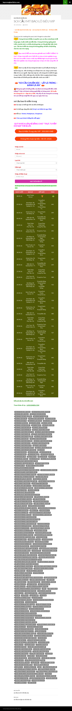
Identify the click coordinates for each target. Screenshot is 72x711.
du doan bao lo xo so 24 (22, 528)
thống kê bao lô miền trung (47, 669)
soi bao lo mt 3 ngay (31, 593)
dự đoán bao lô (44, 510)
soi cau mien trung (20, 646)
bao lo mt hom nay (20, 454)
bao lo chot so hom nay (40, 416)
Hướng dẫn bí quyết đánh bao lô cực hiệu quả (28, 559)
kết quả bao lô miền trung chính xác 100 (26, 564)
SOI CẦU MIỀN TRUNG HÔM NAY (23, 651)
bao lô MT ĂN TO (33, 452)
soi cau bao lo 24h (31, 602)
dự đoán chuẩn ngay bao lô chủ (24, 532)
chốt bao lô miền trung (41, 497)
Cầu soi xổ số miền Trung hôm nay (24, 492)
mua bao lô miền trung (48, 582)
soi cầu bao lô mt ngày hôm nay (24, 629)
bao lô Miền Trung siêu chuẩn (23, 441)
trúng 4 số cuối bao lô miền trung (24, 676)
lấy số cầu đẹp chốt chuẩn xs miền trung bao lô (28, 577)
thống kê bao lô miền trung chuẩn (47, 671)
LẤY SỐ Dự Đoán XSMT (50, 577)
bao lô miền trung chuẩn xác (43, 436)
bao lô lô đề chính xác (35, 420)
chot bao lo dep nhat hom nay (23, 497)
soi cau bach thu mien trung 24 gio (43, 599)
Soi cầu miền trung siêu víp (40, 651)
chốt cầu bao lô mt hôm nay (23, 501)
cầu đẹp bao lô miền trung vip (43, 488)
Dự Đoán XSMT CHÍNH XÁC (49, 550)
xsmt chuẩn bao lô (20, 682)
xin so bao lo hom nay (21, 678)
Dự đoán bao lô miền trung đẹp (42, 514)
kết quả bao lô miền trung (45, 561)
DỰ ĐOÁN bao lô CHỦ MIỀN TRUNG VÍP (40, 512)
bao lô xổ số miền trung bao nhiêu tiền (26, 461)
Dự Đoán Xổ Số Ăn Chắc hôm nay (24, 541)
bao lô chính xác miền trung (23, 416)
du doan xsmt (36, 550)
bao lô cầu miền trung (21, 414)
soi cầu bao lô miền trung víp (46, 624)
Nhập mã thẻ (19, 147)
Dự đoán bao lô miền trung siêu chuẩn (26, 521)
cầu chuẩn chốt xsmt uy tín (23, 485)
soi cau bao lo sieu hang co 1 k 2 (24, 631)
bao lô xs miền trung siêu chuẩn (24, 463)
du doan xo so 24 (47, 539)
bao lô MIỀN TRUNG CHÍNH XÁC (41, 429)
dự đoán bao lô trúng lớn (41, 526)
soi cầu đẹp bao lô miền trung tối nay (25, 642)
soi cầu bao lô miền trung (43, 617)
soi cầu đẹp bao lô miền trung (36, 640)
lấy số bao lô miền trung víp (23, 573)
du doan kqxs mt (42, 537)
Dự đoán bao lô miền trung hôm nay (25, 517)
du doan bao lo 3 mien (21, 512)
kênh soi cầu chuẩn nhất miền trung (25, 561)
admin (26, 25)
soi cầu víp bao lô (41, 655)
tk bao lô (48, 673)
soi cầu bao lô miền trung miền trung (25, 622)
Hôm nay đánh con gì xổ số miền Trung (26, 557)
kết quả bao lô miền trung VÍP (23, 566)
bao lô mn (41, 450)
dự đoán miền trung (34, 539)
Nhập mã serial (20, 153)
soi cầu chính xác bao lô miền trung (25, 633)
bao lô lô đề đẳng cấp (50, 420)
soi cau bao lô (19, 602)
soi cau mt (49, 653)
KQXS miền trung (20, 570)
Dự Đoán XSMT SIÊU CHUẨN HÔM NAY (40, 552)
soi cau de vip (42, 638)
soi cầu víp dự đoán (20, 658)
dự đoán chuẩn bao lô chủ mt (23, 530)
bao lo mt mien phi (34, 454)
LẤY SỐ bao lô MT (38, 573)
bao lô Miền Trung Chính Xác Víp (45, 432)
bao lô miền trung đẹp (21, 438)
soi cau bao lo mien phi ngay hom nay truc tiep (28, 615)
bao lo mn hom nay (20, 452)
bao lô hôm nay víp (20, 420)
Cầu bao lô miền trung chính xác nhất (26, 481)
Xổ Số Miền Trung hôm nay (22, 680)
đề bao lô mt (34, 510)
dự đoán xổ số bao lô (42, 541)
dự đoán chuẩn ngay (41, 530)
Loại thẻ (17, 160)
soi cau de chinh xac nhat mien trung (25, 638)
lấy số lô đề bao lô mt (21, 579)
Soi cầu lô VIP (19, 644)
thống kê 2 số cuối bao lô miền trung (25, 669)
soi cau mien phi (29, 644)
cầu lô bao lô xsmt (20, 490)
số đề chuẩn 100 (52, 588)
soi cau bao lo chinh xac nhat (42, 606)
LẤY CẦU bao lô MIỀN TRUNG (34, 570)
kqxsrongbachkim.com (11, 2)
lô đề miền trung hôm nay (37, 579)
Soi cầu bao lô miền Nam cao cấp (40, 611)
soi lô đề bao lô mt (30, 667)
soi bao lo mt (19, 593)
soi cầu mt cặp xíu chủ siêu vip (36, 698)
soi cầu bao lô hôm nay (21, 611)
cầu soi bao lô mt (33, 490)
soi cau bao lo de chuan (36, 608)
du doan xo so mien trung (38, 546)
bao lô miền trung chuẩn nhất (24, 436)
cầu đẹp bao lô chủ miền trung (24, 488)
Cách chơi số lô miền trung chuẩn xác (26, 472)
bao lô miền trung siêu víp (22, 443)
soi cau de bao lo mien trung (43, 635)
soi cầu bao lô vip (41, 631)
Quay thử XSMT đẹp (44, 584)
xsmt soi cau (32, 682)
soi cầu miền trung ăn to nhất (36, 646)
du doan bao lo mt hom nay (23, 526)
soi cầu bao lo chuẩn (21, 608)
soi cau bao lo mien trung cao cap (25, 620)
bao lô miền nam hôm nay (22, 425)
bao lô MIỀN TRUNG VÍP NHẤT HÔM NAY (25, 450)
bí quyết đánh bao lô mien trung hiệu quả (27, 470)
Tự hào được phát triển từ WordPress (12, 708)
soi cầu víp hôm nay (34, 658)
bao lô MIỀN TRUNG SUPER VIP (23, 445)
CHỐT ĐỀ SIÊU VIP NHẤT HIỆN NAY (23, 503)
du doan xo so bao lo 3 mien (23, 544)
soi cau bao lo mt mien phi (35, 626)
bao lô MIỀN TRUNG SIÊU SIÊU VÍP (42, 441)
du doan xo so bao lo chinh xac (42, 544)
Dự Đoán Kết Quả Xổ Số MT (43, 532)
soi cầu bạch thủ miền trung (23, 599)
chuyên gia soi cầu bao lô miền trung (25, 508)
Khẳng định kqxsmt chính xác (23, 568)
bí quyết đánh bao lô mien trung (24, 467)
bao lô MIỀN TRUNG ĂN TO (40, 427)
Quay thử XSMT (32, 584)
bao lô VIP (52, 456)
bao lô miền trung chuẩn (22, 434)
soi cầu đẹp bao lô (20, 640)
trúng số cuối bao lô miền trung (46, 676)
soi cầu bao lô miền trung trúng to (25, 624)
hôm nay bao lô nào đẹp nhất (47, 555)
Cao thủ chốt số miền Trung (23, 479)
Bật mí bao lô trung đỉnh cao (35, 465)
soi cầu (17, 595)
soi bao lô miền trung (44, 591)
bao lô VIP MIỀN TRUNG (21, 458)
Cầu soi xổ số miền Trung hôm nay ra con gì (27, 494)
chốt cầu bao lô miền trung (23, 499)
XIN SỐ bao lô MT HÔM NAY (37, 678)
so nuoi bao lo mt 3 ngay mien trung (25, 591)
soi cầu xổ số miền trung (22, 662)
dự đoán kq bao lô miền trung (24, 535)
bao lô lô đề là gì (35, 423)
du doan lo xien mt (20, 539)
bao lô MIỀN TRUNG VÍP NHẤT (43, 447)
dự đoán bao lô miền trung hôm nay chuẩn (27, 519)
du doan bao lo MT (43, 523)
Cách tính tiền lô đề (41, 476)
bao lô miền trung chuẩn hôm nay (41, 434)
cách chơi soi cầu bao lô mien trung (25, 474)
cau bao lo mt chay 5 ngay (39, 483)
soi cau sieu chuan (20, 655)
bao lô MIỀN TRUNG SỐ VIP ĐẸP (40, 443)
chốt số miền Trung (20, 505)
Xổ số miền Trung (52, 678)
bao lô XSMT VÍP (19, 465)
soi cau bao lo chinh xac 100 (23, 606)
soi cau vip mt (19, 660)
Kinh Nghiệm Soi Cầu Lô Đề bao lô (44, 568)
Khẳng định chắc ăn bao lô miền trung (45, 566)
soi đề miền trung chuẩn (41, 664)
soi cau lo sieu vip (44, 642)
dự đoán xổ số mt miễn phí (22, 550)
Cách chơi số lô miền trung (49, 470)
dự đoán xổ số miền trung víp (48, 548)
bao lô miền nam (46, 423)
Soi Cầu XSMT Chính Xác (47, 662)
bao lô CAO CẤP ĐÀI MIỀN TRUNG (41, 411)
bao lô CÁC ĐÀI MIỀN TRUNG (22, 411)
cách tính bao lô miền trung (46, 474)
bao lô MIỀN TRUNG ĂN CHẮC (22, 427)
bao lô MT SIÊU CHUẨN (47, 454)
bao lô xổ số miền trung (48, 458)
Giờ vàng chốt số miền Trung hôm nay (25, 555)
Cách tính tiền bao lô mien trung (24, 476)
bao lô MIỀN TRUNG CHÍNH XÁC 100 (24, 432)
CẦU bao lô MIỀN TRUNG (40, 479)
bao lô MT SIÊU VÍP (20, 456)
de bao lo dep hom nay (21, 510)
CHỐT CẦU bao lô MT (39, 499)
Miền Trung (50, 579)
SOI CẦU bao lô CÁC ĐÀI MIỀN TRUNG (24, 604)
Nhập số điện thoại (21, 174)
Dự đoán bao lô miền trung (23, 514)
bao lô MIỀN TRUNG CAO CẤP (22, 429)
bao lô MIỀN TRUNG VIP (40, 445)
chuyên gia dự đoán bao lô (36, 505)
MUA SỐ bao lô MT (20, 584)
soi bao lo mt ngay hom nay (47, 593)
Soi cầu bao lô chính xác (43, 604)
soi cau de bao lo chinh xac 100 (23, 635)
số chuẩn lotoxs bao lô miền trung (37, 586)
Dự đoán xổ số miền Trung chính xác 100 (26, 548)
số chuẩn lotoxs (20, 586)
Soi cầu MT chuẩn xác (20, 18)
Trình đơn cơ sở (70, 2)
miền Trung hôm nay (34, 582)
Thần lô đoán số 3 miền (50, 667)
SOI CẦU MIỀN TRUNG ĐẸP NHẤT (42, 649)
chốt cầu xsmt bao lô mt (41, 501)
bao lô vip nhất (34, 458)
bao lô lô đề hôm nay (21, 423)
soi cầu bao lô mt (20, 626)
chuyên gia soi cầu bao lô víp (47, 508)
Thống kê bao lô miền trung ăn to (24, 671)
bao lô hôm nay (50, 418)
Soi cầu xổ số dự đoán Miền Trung (35, 660)
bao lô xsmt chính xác (42, 463)
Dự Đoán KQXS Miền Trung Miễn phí (24, 537)
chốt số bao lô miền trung (42, 503)
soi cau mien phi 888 (42, 644)
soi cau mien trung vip (21, 653)
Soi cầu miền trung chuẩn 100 (23, 649)
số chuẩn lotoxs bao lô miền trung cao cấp (27, 588)
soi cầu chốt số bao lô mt (45, 633)
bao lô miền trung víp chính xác (24, 447)
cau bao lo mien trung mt (22, 483)
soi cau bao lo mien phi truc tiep (24, 617)
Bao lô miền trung (48, 425)
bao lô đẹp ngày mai (21, 418)
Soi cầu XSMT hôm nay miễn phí (23, 664)
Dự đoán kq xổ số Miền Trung (43, 535)
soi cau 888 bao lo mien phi (22, 597)
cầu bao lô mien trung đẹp (46, 481)
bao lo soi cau (43, 456)
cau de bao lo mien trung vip (41, 485)
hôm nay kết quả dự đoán (46, 557)
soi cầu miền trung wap (37, 653)
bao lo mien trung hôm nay (38, 438)
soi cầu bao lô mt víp (41, 629)
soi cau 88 (43, 595)
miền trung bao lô (20, 582)
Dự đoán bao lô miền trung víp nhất (25, 523)
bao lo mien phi (36, 425)
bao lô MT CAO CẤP (45, 452)
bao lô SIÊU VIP (32, 456)
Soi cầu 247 (25, 595)
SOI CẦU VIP (31, 655)
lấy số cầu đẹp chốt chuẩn (22, 575)
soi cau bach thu (37, 597)
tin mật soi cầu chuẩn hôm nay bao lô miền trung (29, 673)
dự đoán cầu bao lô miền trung (40, 528)
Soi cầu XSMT (35, 662)
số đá (44, 588)
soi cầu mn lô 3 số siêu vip (36, 691)
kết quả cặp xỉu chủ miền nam (23, 401)
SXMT (39, 667)
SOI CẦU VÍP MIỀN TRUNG (48, 658)
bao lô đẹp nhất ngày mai (36, 418)
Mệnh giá (18, 167)
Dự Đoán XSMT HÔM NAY (21, 552)
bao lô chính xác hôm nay (38, 414)
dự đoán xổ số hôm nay (21, 546)
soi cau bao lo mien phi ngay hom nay (25, 613)
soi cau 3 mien (34, 595)
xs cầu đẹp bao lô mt (38, 680)
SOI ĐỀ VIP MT (18, 667)
